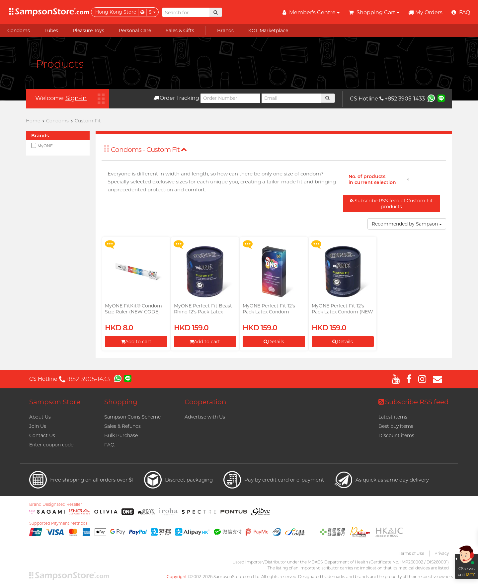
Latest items (392, 417)
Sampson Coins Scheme (132, 417)
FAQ (109, 445)
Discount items (396, 435)
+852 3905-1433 (402, 99)
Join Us (37, 426)
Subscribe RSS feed (413, 402)
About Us (40, 417)
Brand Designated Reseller (55, 504)
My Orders (425, 12)
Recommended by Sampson (407, 224)
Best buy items (395, 426)
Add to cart (136, 342)
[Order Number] (230, 98)
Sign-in (76, 98)
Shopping (120, 402)
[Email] (291, 98)
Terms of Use (411, 553)
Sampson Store (54, 402)
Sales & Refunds (122, 426)
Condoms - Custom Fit (149, 150)
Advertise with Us (205, 417)
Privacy (442, 553)
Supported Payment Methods (58, 523)
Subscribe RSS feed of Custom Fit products (391, 204)
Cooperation (205, 402)
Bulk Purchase (121, 435)
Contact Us (42, 435)
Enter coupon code (51, 445)
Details (274, 342)
